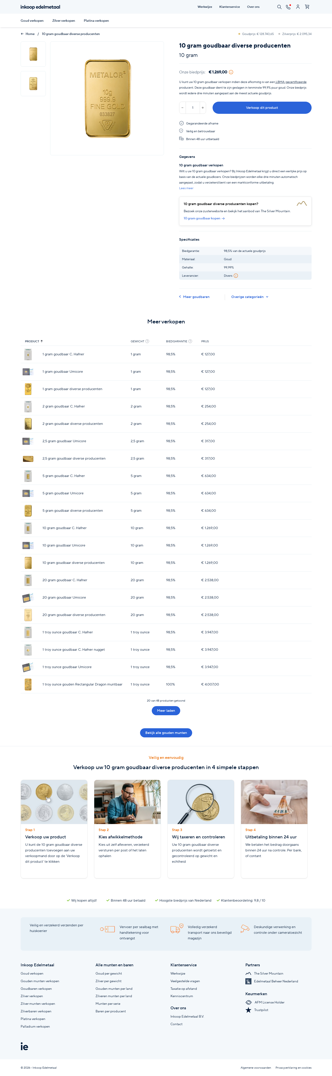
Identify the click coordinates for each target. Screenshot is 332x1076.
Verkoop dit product (262, 107)
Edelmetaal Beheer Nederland (271, 981)
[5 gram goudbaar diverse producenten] (28, 510)
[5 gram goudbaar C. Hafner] (28, 475)
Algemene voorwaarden (256, 1068)
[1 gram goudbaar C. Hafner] (28, 354)
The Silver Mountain (264, 973)
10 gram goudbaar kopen (204, 218)
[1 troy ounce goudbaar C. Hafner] (28, 632)
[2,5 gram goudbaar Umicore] (28, 441)
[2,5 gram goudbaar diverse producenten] (28, 458)
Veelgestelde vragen (185, 981)
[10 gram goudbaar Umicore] (28, 545)
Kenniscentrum (181, 996)
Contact (176, 1024)
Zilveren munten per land (114, 996)
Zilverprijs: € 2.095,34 (295, 34)
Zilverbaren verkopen (36, 1011)
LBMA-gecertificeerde (291, 82)
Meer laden (166, 710)
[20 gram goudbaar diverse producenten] (28, 615)
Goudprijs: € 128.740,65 (256, 34)
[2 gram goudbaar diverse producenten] (28, 423)
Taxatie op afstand (183, 988)
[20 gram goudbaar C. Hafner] (28, 580)
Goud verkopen (32, 20)
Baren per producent (111, 1011)
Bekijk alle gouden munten (166, 732)
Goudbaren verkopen (36, 988)
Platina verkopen (96, 20)
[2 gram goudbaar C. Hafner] (28, 406)
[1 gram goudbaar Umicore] (28, 371)
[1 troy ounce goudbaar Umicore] (28, 667)
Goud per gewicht (109, 973)
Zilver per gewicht (108, 981)
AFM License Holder (264, 1002)
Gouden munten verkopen (40, 981)
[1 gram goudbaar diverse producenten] (28, 389)
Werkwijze (177, 973)
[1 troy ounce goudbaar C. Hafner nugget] (28, 649)
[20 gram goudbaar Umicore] (28, 597)
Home (28, 33)
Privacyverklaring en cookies (294, 1068)
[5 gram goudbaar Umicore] (28, 493)
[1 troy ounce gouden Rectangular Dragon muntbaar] (28, 684)
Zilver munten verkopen (38, 1003)
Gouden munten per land (114, 988)
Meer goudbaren (194, 296)
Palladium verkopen (35, 1026)
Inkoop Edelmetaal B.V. (187, 1016)
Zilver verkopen (63, 20)
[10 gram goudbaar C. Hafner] (28, 528)
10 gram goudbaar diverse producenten (71, 33)
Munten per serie (108, 1003)
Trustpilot (256, 1010)
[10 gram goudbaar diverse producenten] (28, 562)
